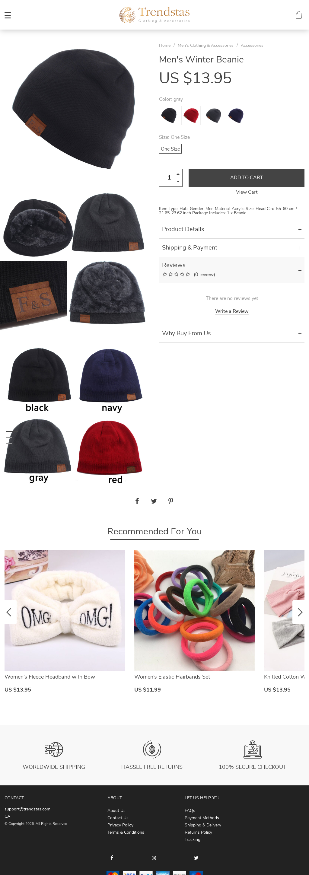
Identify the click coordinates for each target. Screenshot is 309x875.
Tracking (192, 840)
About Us (116, 811)
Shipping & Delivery (203, 825)
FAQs (190, 811)
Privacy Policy (120, 825)
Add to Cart (246, 177)
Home (164, 45)
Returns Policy (198, 832)
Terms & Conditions (125, 832)
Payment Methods (202, 818)
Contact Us (118, 818)
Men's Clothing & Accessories (206, 45)
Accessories (252, 45)
